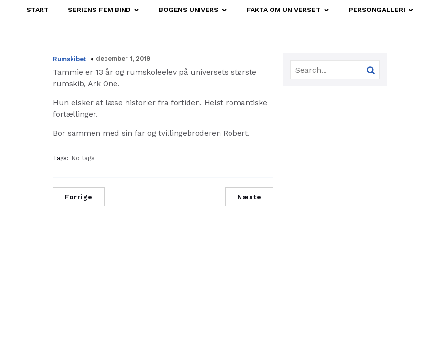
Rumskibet (69, 59)
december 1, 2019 (123, 58)
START (37, 9)
